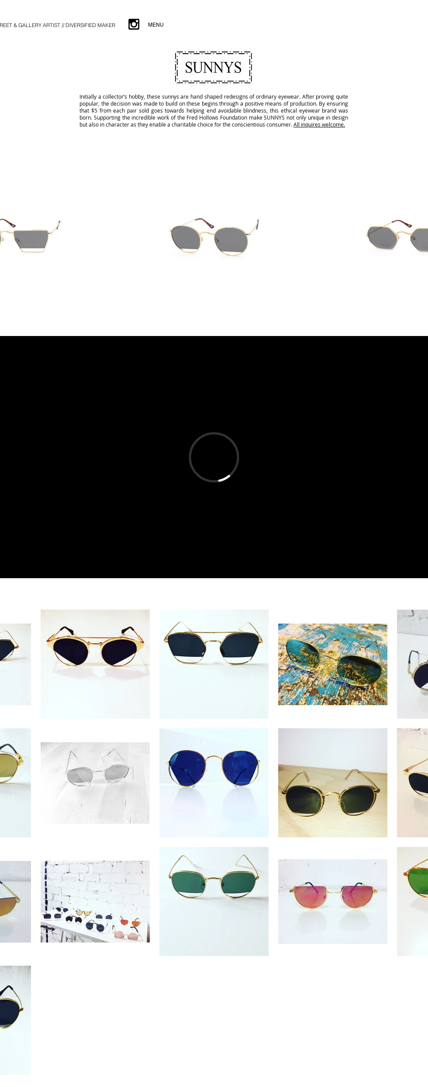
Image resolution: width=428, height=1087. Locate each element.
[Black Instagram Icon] (134, 24)
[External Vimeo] (214, 457)
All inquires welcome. (319, 124)
